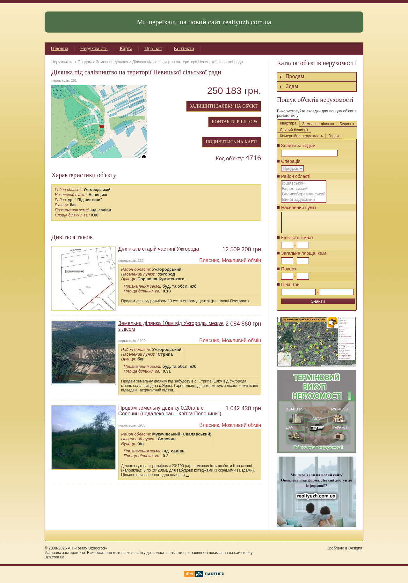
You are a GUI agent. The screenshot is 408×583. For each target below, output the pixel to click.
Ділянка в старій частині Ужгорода (158, 249)
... (176, 390)
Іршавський (303, 183)
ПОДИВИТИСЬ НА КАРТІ (232, 142)
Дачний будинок (294, 130)
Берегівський (303, 189)
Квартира (288, 123)
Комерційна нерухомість (301, 136)
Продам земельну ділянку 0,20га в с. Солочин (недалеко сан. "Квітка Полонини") (169, 410)
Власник (209, 260)
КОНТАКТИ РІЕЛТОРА (235, 121)
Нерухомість (94, 48)
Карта (126, 48)
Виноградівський (303, 199)
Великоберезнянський (303, 194)
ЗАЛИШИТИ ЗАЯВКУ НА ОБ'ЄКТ (224, 106)
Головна (59, 48)
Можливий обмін (241, 260)
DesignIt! (355, 548)
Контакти (184, 48)
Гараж (333, 136)
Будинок (346, 124)
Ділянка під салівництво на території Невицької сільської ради (187, 62)
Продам (85, 62)
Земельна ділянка (112, 62)
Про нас (153, 48)
